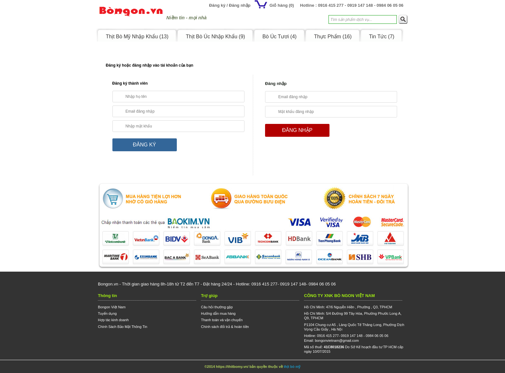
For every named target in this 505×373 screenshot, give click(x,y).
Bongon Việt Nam (112, 307)
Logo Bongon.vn (131, 14)
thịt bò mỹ (292, 366)
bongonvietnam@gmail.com (337, 340)
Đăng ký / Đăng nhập (229, 5)
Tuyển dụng (107, 313)
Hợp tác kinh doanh (113, 320)
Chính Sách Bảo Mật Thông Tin (122, 327)
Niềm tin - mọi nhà (187, 17)
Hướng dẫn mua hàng (218, 313)
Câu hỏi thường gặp (217, 307)
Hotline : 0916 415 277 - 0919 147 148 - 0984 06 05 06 (352, 5)
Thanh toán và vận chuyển (222, 320)
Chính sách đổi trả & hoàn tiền (225, 327)
